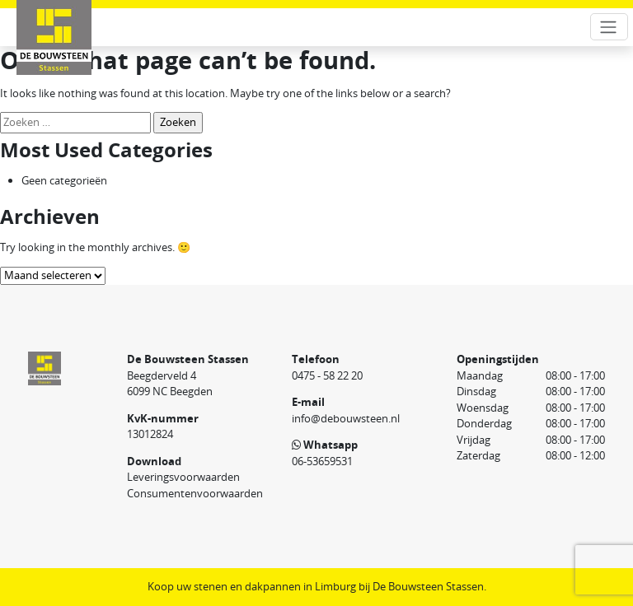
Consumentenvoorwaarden (195, 493)
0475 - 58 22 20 (327, 375)
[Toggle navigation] (609, 26)
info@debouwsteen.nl (346, 418)
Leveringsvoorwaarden (183, 476)
